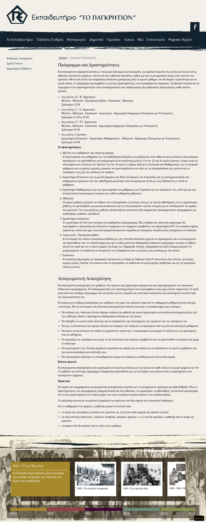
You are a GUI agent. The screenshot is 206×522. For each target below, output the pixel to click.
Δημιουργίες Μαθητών (19, 68)
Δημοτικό (96, 39)
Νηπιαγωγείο (76, 39)
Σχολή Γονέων (14, 63)
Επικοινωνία (156, 39)
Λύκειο (129, 39)
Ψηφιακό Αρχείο (180, 39)
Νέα (140, 39)
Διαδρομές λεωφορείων (19, 58)
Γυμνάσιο (114, 39)
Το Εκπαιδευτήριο (19, 39)
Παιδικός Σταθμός (50, 39)
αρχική (63, 57)
